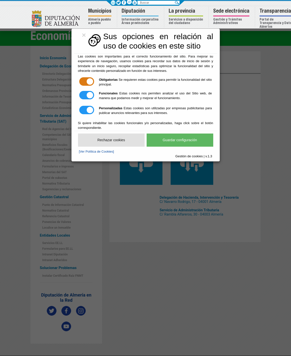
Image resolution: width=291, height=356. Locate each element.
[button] (100, 16)
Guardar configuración (180, 140)
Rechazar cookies (111, 140)
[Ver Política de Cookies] (96, 151)
